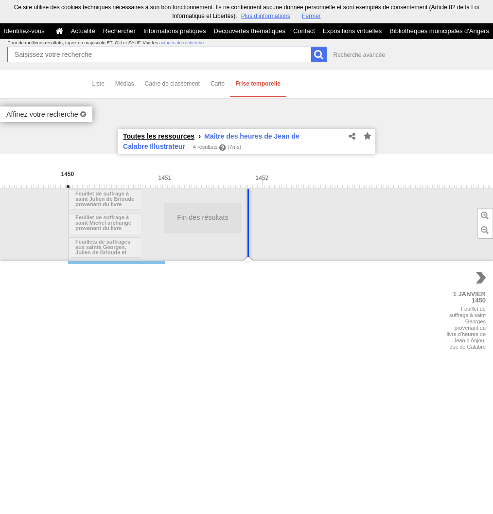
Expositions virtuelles (352, 31)
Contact (304, 31)
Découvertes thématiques (249, 31)
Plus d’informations (265, 16)
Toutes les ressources (158, 136)
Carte (218, 83)
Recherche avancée (359, 55)
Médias (124, 83)
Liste (98, 83)
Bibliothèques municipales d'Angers (439, 31)
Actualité (83, 31)
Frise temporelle (258, 83)
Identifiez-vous (24, 31)
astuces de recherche (181, 42)
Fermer (311, 16)
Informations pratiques (174, 31)
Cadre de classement (172, 83)
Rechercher (119, 31)
